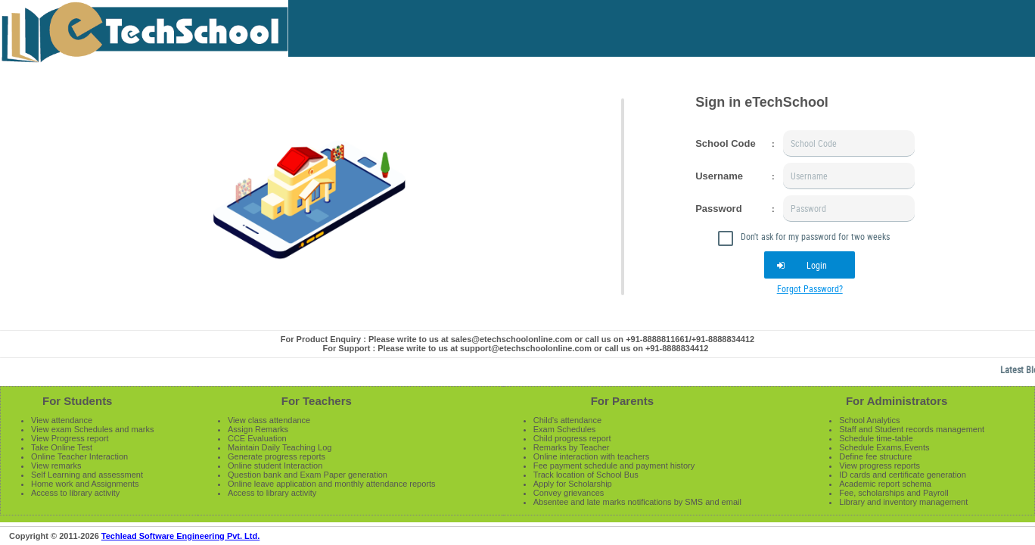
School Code (725, 143)
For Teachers (316, 400)
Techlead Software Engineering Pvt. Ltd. (180, 535)
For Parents (622, 400)
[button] (809, 265)
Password (718, 208)
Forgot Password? (810, 288)
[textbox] (849, 143)
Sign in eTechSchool (761, 102)
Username (719, 176)
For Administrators (896, 400)
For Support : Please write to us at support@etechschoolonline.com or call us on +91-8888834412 (516, 348)
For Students (77, 400)
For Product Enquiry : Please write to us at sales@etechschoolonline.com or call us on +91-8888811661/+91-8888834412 (517, 339)
